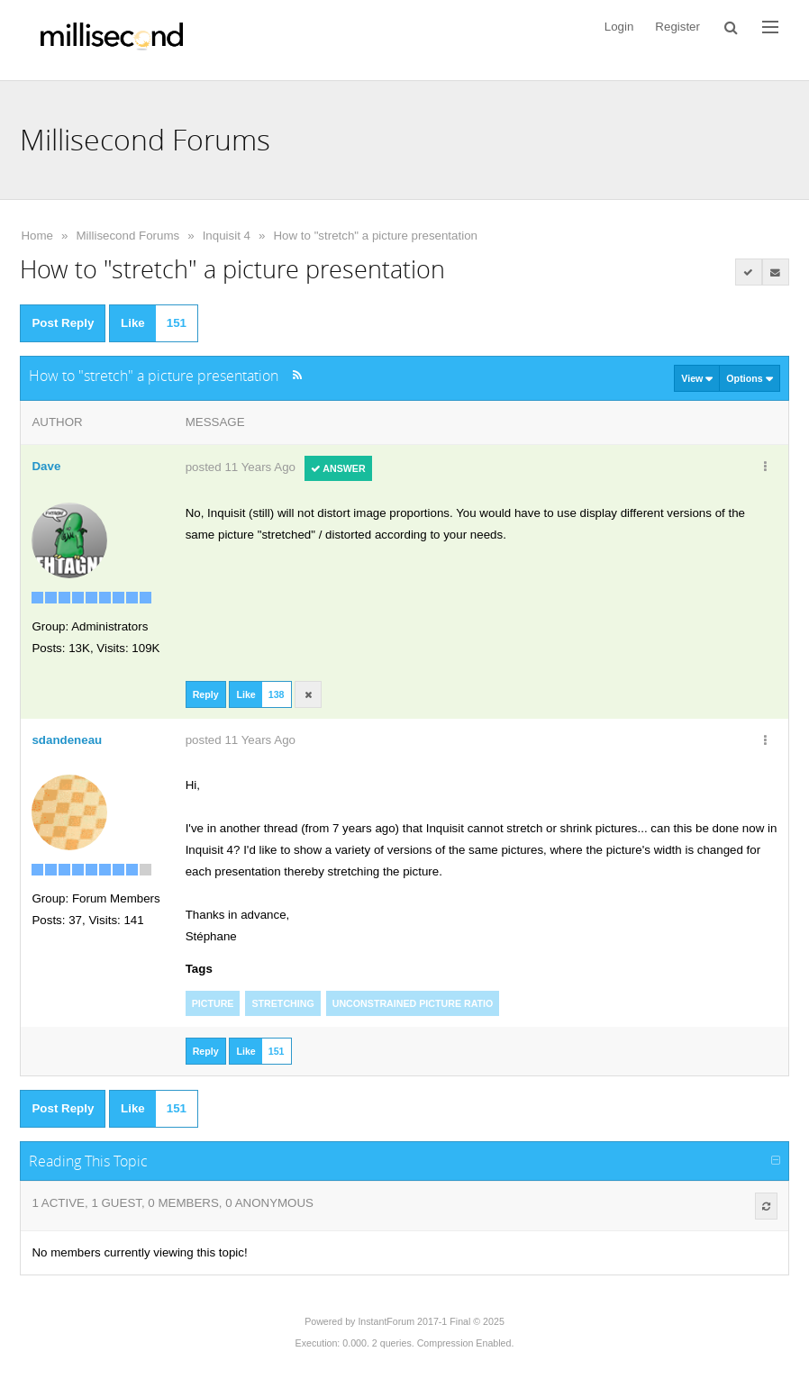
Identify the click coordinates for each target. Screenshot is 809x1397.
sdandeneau (67, 740)
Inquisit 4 (226, 235)
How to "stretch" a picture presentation (375, 235)
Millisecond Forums (127, 235)
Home (37, 235)
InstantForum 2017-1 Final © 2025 (431, 1321)
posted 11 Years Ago (240, 467)
